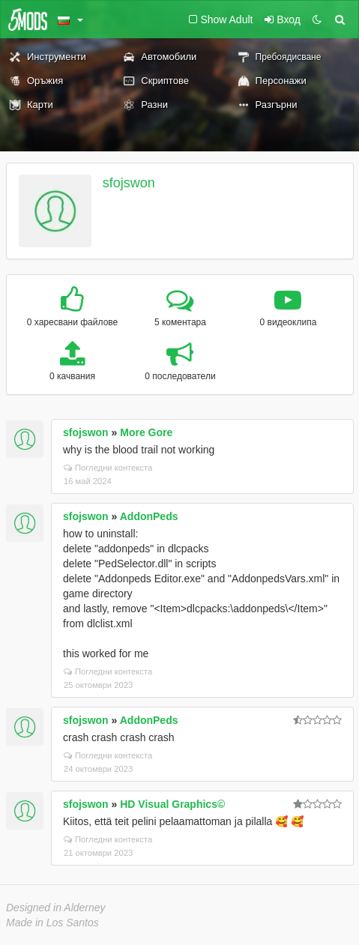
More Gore (146, 432)
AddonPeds (149, 516)
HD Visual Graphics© (172, 804)
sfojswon (129, 182)
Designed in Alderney (56, 908)
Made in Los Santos (52, 923)
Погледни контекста (108, 467)
